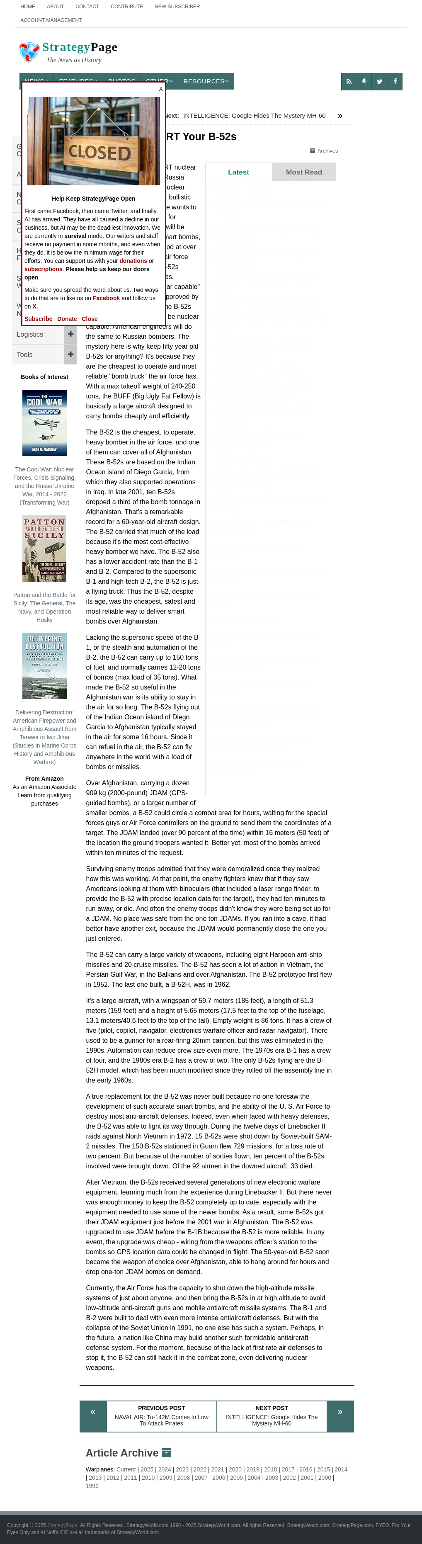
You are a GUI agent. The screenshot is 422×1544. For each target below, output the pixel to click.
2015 (323, 1469)
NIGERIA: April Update (244, 626)
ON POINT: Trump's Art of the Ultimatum (268, 312)
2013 (95, 1477)
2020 (235, 1469)
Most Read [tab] (304, 172)
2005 (236, 1477)
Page (67, 53)
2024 (164, 1469)
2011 (130, 1477)
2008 (183, 1477)
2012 (113, 1477)
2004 (254, 1477)
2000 (324, 1477)
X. (35, 306)
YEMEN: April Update (242, 465)
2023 (182, 1469)
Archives (324, 151)
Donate (67, 319)
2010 (148, 1477)
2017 (288, 1469)
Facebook (106, 298)
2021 (217, 1469)
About (55, 7)
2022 (200, 1469)
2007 (201, 1477)
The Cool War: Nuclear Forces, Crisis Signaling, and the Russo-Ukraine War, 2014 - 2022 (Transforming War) (44, 448)
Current (126, 1469)
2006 (218, 1477)
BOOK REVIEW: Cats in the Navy (259, 376)
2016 (305, 1469)
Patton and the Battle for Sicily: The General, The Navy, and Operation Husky (44, 569)
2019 (253, 1469)
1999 (92, 1486)
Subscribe (38, 319)
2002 (289, 1477)
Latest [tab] (238, 172)
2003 (271, 1477)
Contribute (127, 7)
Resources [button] (206, 81)
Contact (87, 7)
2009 (166, 1477)
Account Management (51, 20)
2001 (307, 1477)
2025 (147, 1469)
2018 (270, 1469)
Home (27, 7)
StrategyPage (62, 1525)
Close (89, 319)
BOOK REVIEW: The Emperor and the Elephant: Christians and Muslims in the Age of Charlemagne (267, 724)
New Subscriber (177, 7)
